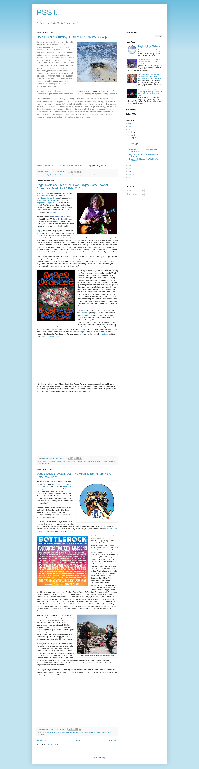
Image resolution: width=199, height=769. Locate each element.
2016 (130, 165)
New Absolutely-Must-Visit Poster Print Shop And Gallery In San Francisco (149, 61)
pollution (77, 175)
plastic (72, 175)
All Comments (132, 194)
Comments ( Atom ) (52, 744)
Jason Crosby (58, 219)
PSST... (49, 12)
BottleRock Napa (55, 732)
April (131, 138)
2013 (130, 174)
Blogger (103, 758)
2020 (130, 123)
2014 (130, 171)
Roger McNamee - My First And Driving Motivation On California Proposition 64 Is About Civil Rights (150, 76)
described (69, 238)
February (133, 144)
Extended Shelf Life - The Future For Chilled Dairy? (149, 47)
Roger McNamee (43, 193)
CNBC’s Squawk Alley (58, 235)
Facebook (52, 212)
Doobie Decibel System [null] (49, 221)
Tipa (100, 175)
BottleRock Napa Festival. (51, 336)
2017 (130, 129)
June (131, 135)
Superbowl (91, 461)
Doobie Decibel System (49, 198)
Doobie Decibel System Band (98, 732)
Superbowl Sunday (101, 461)
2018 (130, 126)
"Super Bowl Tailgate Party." (47, 203)
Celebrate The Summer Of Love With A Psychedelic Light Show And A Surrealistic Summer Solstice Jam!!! (150, 92)
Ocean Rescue (64, 175)
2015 (130, 168)
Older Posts (113, 740)
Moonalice (44, 196)
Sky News (84, 175)
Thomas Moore (93, 175)
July (131, 132)
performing (106, 334)
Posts (130, 190)
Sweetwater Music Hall (47, 200)
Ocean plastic (54, 175)
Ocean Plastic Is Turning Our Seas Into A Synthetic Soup (72, 37)
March (132, 141)
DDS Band (69, 732)
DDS (63, 732)
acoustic (45, 461)
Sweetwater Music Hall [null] (59, 217)
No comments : (61, 171)
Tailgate (47, 463)
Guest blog (46, 175)
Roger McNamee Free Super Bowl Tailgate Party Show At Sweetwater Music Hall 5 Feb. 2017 (72, 186)
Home (78, 740)
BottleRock (46, 732)
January (133, 147)
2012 (130, 177)
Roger (42, 224)
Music (73, 461)
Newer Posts (41, 740)
